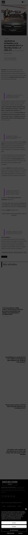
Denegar (14, 526)
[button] (26, 509)
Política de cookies (10, 533)
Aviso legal (20, 533)
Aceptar (14, 522)
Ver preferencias (14, 530)
